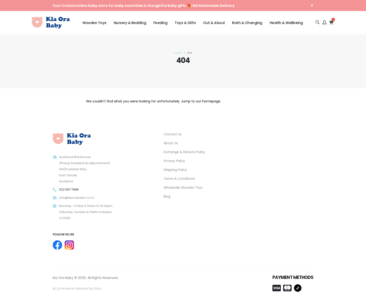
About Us (171, 143)
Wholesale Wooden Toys (184, 186)
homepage (211, 101)
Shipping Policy (176, 168)
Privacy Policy (175, 160)
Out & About (214, 22)
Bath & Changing (247, 22)
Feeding (160, 22)
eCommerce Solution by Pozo (77, 288)
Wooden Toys (94, 22)
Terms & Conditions (180, 177)
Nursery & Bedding (130, 22)
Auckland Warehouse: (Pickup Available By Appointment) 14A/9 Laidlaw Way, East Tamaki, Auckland (84, 169)
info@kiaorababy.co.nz (76, 198)
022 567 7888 (69, 189)
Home (178, 53)
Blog (167, 194)
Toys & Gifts (185, 22)
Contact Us (173, 134)
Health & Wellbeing (286, 22)
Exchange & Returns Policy (185, 151)
